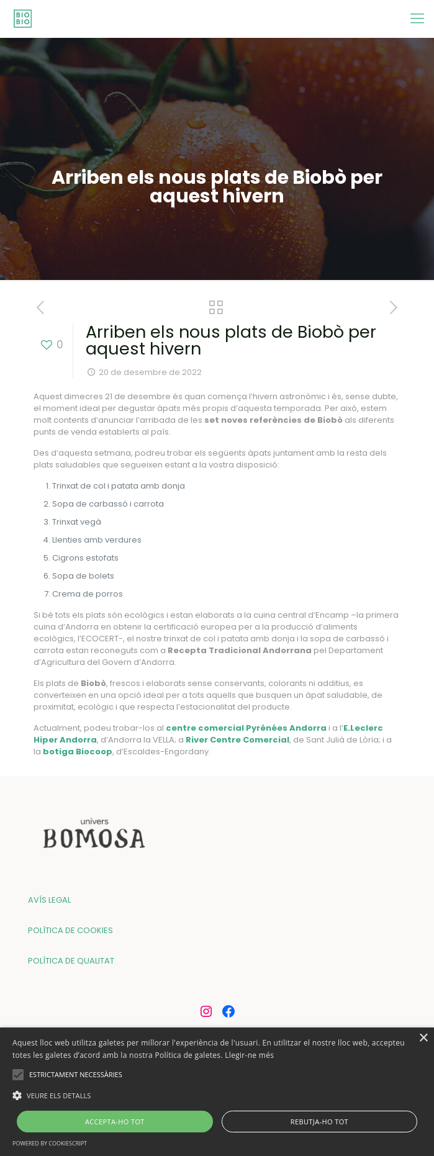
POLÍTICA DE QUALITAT (71, 961)
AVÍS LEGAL (49, 900)
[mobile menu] (417, 18)
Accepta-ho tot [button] (115, 1121)
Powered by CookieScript (49, 1143)
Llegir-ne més (249, 1055)
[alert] (217, 1091)
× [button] (423, 1038)
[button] (217, 1095)
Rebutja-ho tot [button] (319, 1121)
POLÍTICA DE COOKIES (70, 930)
